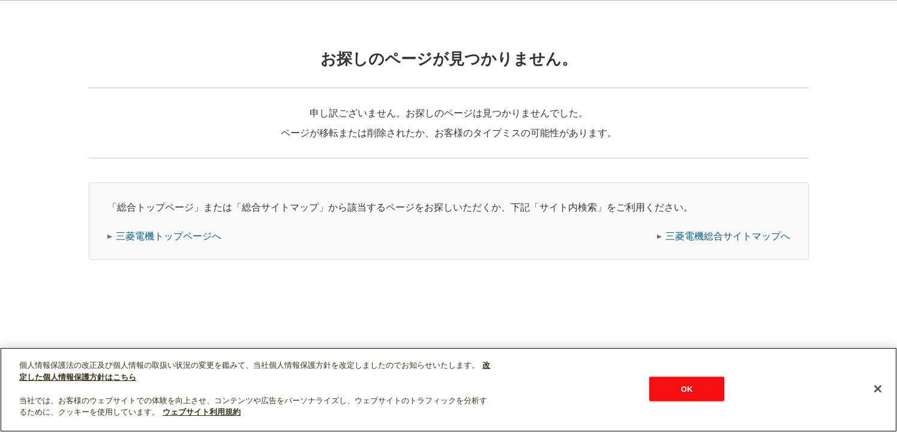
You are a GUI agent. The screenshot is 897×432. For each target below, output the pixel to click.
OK (687, 388)
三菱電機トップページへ (168, 236)
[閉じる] (878, 389)
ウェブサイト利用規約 (202, 411)
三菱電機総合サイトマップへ (727, 236)
